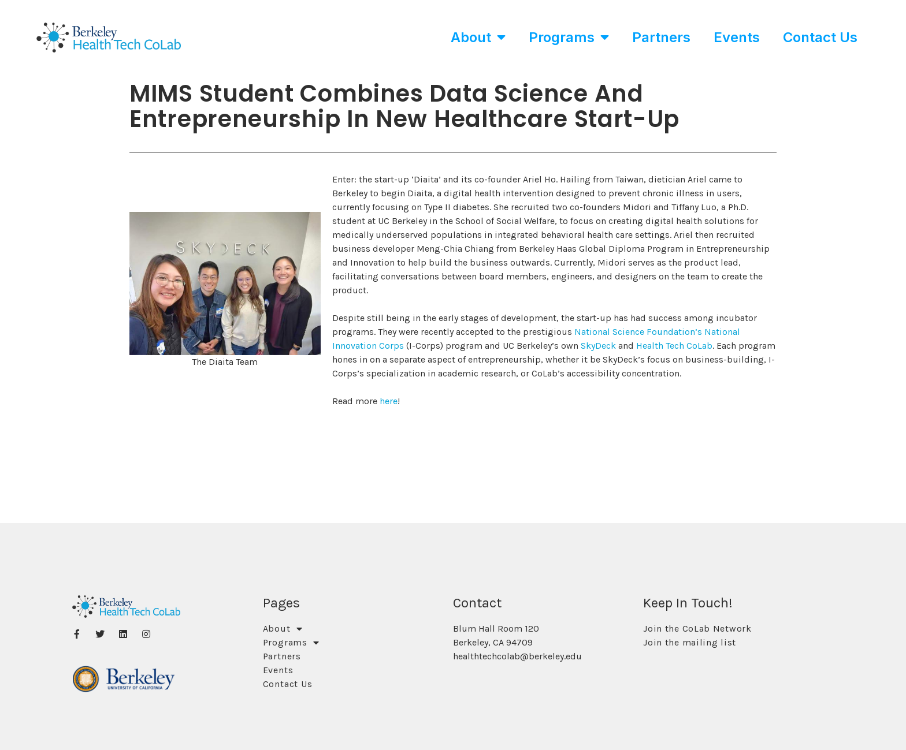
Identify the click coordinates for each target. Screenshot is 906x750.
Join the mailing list (689, 642)
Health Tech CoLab (674, 345)
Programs (569, 37)
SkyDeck (598, 345)
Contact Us (820, 37)
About (478, 37)
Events (737, 37)
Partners (661, 37)
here (389, 400)
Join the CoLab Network (697, 628)
